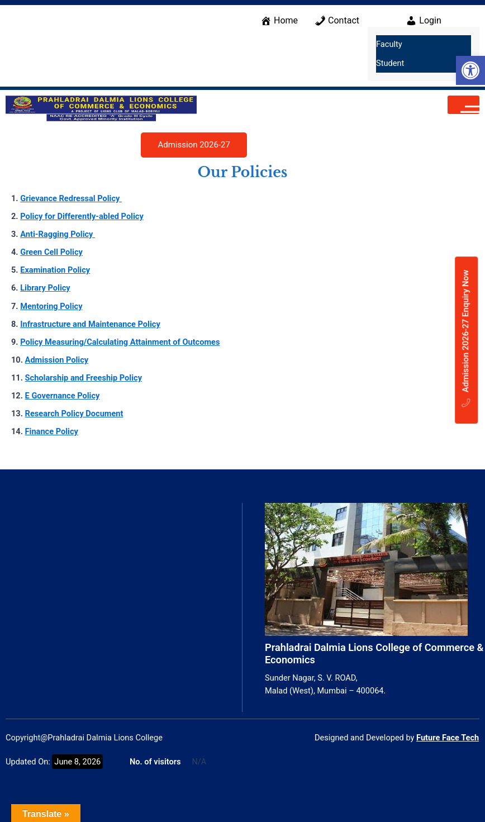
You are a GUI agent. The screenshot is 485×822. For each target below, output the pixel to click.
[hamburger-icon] (463, 105)
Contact (337, 20)
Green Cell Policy (51, 252)
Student (390, 63)
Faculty (389, 44)
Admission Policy (57, 360)
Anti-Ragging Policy (57, 234)
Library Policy (45, 288)
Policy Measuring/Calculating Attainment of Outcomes (120, 342)
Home (279, 20)
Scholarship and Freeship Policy (83, 378)
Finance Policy (51, 431)
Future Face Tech (447, 738)
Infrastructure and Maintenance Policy (90, 324)
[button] (470, 70)
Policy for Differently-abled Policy (82, 216)
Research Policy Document (74, 413)
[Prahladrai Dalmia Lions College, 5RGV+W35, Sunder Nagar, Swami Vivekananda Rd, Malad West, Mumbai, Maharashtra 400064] (121, 587)
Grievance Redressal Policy (71, 198)
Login (423, 20)
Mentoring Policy (51, 306)
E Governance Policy (62, 396)
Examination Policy (55, 270)
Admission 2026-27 (194, 145)
